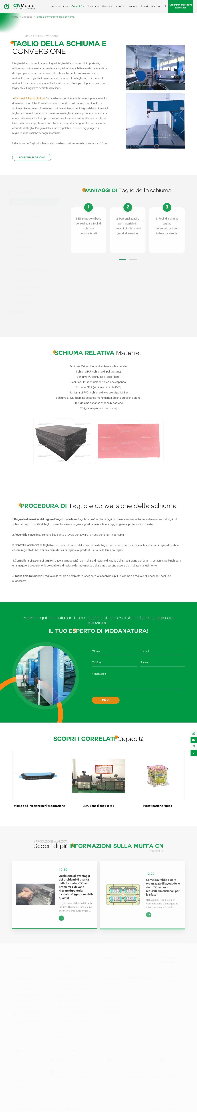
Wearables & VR (110, 1012)
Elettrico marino (110, 977)
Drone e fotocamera (113, 966)
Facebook (20, 1066)
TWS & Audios (110, 1006)
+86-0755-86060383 (125, 1064)
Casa (15, 16)
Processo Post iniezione (24, 254)
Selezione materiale (138, 972)
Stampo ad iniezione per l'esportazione (32, 209)
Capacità (76, 6)
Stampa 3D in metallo (23, 302)
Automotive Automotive (108, 993)
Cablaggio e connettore (108, 985)
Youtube (20, 1087)
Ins (20, 1093)
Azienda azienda (125, 6)
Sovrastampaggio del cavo (26, 994)
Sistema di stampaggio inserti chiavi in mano (32, 271)
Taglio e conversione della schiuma (55, 16)
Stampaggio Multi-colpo (25, 966)
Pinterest (20, 1080)
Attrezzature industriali (114, 1000)
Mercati (92, 6)
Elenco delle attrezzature (141, 986)
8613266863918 (175, 1064)
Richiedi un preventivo (31, 157)
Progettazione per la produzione (28, 280)
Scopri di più (98, 843)
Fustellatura (18, 232)
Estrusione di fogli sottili (25, 247)
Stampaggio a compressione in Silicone (29, 1013)
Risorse (106, 6)
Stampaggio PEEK (21, 1006)
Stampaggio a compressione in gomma (29, 1022)
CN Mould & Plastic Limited (41, 1108)
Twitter (20, 1060)
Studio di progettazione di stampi (141, 979)
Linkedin (20, 1073)
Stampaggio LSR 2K (23, 1000)
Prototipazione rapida (23, 295)
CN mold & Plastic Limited (29, 98)
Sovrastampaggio (22, 977)
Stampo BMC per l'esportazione (28, 224)
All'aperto (107, 972)
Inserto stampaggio (22, 972)
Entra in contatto (150, 6)
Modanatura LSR (21, 983)
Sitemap (152, 1108)
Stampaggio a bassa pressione (29, 989)
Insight (131, 992)
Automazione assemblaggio (26, 262)
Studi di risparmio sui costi (141, 966)
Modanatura (58, 6)
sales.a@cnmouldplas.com (70, 1064)
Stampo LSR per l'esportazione (28, 217)
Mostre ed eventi (172, 981)
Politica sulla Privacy (174, 1108)
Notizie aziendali (172, 969)
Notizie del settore (173, 975)
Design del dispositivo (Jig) (26, 287)
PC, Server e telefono (113, 1017)
